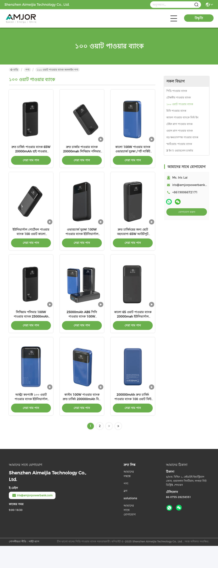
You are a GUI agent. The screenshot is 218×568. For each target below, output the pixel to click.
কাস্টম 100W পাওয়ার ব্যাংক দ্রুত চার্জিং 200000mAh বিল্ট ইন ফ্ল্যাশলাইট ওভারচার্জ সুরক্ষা (82, 421)
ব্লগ (125, 513)
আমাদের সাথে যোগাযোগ (130, 532)
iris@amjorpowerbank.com (192, 185)
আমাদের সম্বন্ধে (129, 496)
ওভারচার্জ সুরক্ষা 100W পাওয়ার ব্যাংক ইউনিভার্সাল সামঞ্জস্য (81, 245)
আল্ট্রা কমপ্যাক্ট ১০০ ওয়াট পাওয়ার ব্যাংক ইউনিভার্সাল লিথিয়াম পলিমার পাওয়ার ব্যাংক (31, 421)
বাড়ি (14, 69)
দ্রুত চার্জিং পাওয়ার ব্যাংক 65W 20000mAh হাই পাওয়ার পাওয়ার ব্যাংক (30, 157)
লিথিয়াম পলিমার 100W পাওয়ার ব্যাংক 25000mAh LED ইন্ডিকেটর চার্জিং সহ (31, 333)
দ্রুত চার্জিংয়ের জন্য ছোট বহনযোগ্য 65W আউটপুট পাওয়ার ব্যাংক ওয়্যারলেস (132, 245)
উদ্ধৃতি (199, 18)
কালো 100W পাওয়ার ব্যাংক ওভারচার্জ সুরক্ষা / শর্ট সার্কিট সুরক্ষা (132, 157)
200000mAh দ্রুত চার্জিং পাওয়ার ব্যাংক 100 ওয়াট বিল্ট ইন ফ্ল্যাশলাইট (132, 421)
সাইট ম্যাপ (34, 563)
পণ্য (27, 69)
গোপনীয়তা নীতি (17, 563)
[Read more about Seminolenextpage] (109, 448)
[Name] (196, 4)
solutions (130, 520)
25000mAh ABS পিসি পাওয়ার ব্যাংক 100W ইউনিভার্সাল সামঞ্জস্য (82, 333)
